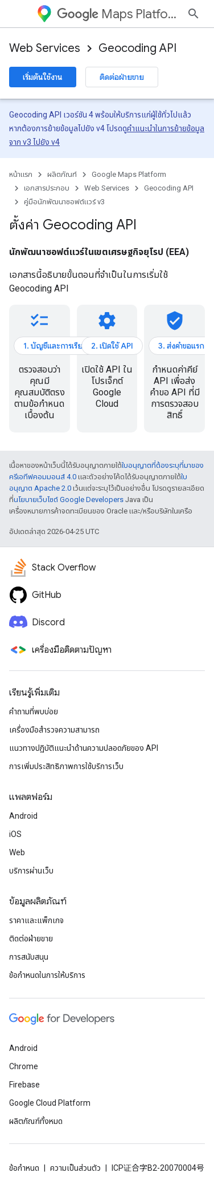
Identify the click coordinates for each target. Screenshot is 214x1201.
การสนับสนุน (28, 956)
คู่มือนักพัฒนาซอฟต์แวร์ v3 (64, 201)
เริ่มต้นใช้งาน (43, 77)
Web (17, 852)
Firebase (24, 1084)
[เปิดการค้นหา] (193, 14)
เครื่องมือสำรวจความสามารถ (54, 729)
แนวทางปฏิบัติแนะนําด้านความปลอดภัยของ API (83, 748)
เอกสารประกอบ (46, 188)
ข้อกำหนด (24, 1167)
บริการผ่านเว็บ (31, 870)
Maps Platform (117, 14)
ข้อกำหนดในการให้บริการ (47, 975)
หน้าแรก (20, 174)
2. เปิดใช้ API (112, 346)
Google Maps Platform (129, 174)
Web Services (44, 48)
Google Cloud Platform (49, 1102)
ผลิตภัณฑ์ (62, 174)
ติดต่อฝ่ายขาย (122, 77)
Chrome (23, 1066)
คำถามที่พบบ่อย (33, 711)
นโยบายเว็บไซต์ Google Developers (69, 499)
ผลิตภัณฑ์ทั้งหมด (36, 1121)
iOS (15, 834)
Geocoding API (137, 48)
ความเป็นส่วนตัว (75, 1167)
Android (23, 815)
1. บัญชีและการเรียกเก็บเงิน (67, 346)
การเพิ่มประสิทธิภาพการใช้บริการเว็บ (66, 766)
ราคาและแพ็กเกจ (36, 920)
